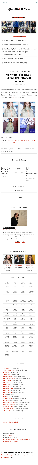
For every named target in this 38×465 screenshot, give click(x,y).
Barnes (23, 291)
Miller (31, 350)
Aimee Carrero (7, 368)
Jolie (31, 287)
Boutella (23, 346)
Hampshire (15, 309)
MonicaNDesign (7, 455)
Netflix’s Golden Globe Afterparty (15, 63)
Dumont (23, 309)
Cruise (7, 350)
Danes (7, 300)
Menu (5, 2)
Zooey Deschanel (8, 408)
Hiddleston (15, 350)
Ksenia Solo (6, 390)
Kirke (7, 323)
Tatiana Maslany (8, 406)
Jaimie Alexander (8, 388)
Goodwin (7, 314)
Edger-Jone (31, 300)
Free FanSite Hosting (9, 439)
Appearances (16, 71)
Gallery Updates (27, 71)
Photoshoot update (18, 169)
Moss (15, 305)
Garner (15, 323)
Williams (7, 337)
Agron (7, 305)
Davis (23, 350)
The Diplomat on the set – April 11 (16, 40)
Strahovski (7, 355)
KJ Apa (5, 394)
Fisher (15, 296)
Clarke (31, 305)
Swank (31, 314)
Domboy (31, 296)
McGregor (31, 309)
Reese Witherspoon (9, 402)
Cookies (15, 441)
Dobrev (31, 337)
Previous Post (20, 186)
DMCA (28, 439)
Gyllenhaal (23, 319)
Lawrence (23, 323)
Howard (31, 291)
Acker (15, 287)
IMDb (23, 242)
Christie (15, 314)
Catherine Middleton (9, 378)
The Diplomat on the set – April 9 (16, 45)
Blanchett (23, 296)
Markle (31, 332)
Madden (23, 341)
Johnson (15, 291)
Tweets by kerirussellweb (10, 422)
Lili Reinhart (6, 396)
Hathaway (7, 291)
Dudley (7, 341)
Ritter (15, 332)
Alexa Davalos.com (8, 370)
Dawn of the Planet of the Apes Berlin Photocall (6, 171)
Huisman (15, 337)
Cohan (23, 332)
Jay (13, 98)
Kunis (23, 337)
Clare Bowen (7, 380)
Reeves (7, 332)
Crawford (15, 300)
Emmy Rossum (7, 386)
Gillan (15, 328)
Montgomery (23, 300)
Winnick (31, 328)
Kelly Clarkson (7, 392)
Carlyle (7, 346)
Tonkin (15, 341)
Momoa (31, 319)
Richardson (23, 314)
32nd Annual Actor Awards (13, 58)
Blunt (7, 309)
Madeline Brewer (8, 398)
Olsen (23, 305)
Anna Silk (6, 374)
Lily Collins (6, 400)
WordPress (5, 457)
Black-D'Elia (15, 346)
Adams (23, 287)
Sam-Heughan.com (9, 404)
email (10, 435)
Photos (17, 242)
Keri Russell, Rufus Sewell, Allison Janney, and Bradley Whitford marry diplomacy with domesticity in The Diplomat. (19, 51)
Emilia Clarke (7, 384)
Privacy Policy (21, 439)
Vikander (23, 282)
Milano (7, 287)
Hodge (15, 282)
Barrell (23, 328)
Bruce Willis (6, 372)
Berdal (7, 319)
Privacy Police (7, 441)
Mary (19, 149)
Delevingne (7, 296)
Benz (7, 328)
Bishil (31, 346)
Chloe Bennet (7, 382)
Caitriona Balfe (7, 376)
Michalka (7, 282)
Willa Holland (7, 410)
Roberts (31, 323)
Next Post (18, 190)
